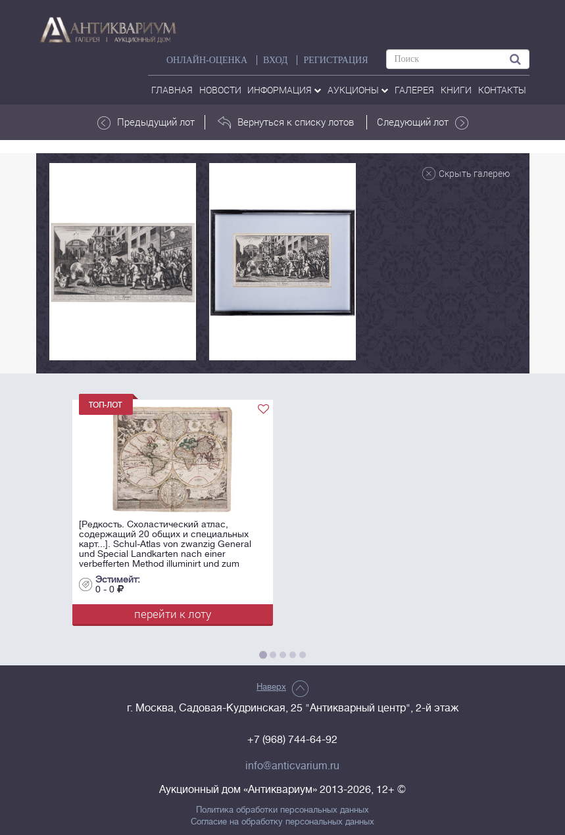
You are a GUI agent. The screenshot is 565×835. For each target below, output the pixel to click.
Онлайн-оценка (206, 60)
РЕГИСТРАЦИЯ (335, 60)
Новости (220, 90)
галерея (414, 90)
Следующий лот (422, 122)
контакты (502, 90)
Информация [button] (284, 90)
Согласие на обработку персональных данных (282, 822)
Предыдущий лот (146, 122)
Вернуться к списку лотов (286, 122)
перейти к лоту (172, 613)
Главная (172, 90)
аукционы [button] (358, 90)
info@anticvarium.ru (292, 766)
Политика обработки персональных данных (282, 810)
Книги (456, 90)
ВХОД (275, 60)
